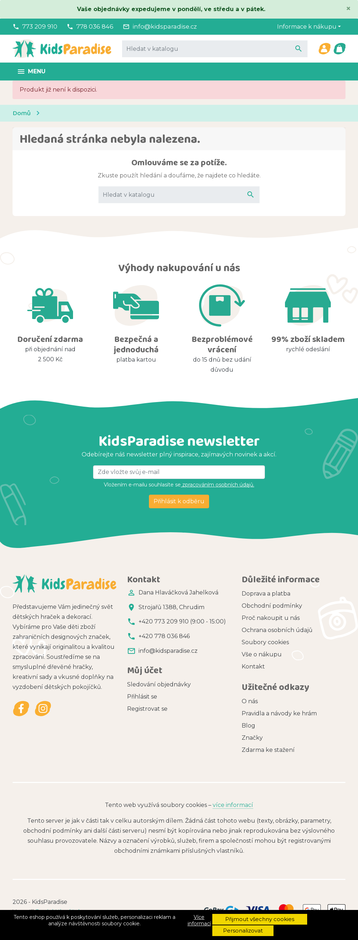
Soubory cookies (265, 642)
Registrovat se (147, 708)
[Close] (348, 8)
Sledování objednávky (159, 684)
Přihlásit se (142, 696)
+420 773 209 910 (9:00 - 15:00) (182, 621)
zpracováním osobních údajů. (217, 484)
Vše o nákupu (262, 654)
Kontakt (253, 666)
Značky (252, 737)
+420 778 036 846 (164, 636)
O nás (250, 701)
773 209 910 (39, 26)
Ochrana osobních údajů (277, 630)
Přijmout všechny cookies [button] (259, 919)
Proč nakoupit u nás (271, 618)
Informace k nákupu (307, 26)
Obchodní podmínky (272, 605)
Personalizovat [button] (243, 930)
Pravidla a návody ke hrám (279, 713)
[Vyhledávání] (215, 48)
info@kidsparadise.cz (164, 26)
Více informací (199, 920)
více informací (233, 805)
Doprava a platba (266, 593)
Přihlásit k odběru (179, 501)
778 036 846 (94, 26)
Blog (248, 725)
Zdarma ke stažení (268, 749)
